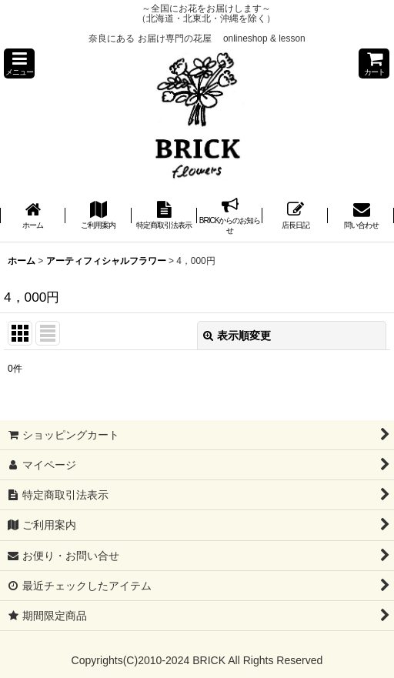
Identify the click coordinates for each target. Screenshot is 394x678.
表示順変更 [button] (237, 335)
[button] (19, 63)
